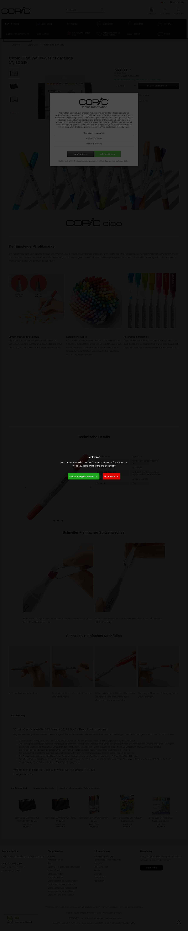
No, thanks (111, 476)
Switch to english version (83, 476)
